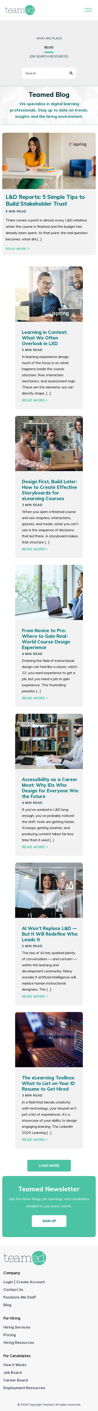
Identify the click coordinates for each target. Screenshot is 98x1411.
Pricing (9, 1335)
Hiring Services (16, 1327)
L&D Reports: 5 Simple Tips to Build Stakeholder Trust (45, 200)
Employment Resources (24, 1388)
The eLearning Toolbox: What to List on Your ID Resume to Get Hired (48, 1083)
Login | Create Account (24, 1282)
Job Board (12, 1372)
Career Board (15, 1380)
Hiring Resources (18, 1342)
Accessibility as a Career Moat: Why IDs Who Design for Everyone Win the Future (50, 788)
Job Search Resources (49, 56)
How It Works (15, 1365)
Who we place (49, 38)
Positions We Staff (19, 1297)
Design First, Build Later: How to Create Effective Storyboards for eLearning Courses (49, 490)
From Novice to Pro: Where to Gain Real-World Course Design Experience (46, 639)
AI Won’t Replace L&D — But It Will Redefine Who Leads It (50, 933)
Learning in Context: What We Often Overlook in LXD (44, 337)
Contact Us (13, 1289)
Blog (7, 1305)
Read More (18, 249)
